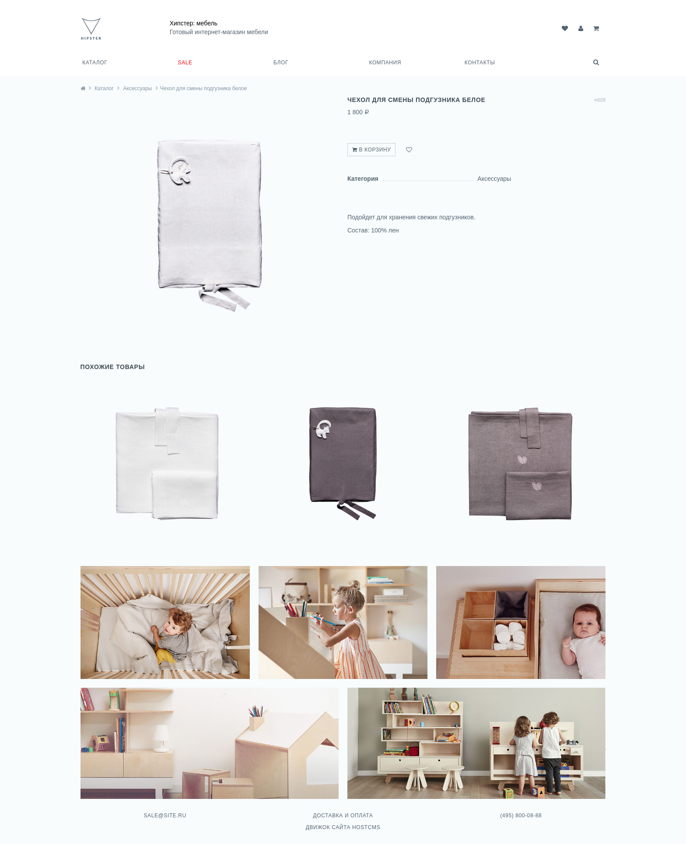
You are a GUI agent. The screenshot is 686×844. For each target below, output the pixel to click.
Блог (280, 63)
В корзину (371, 150)
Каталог (94, 63)
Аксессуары (139, 88)
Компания (385, 63)
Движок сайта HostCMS (343, 822)
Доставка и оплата (343, 810)
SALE (185, 63)
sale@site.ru (166, 810)
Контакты (480, 63)
